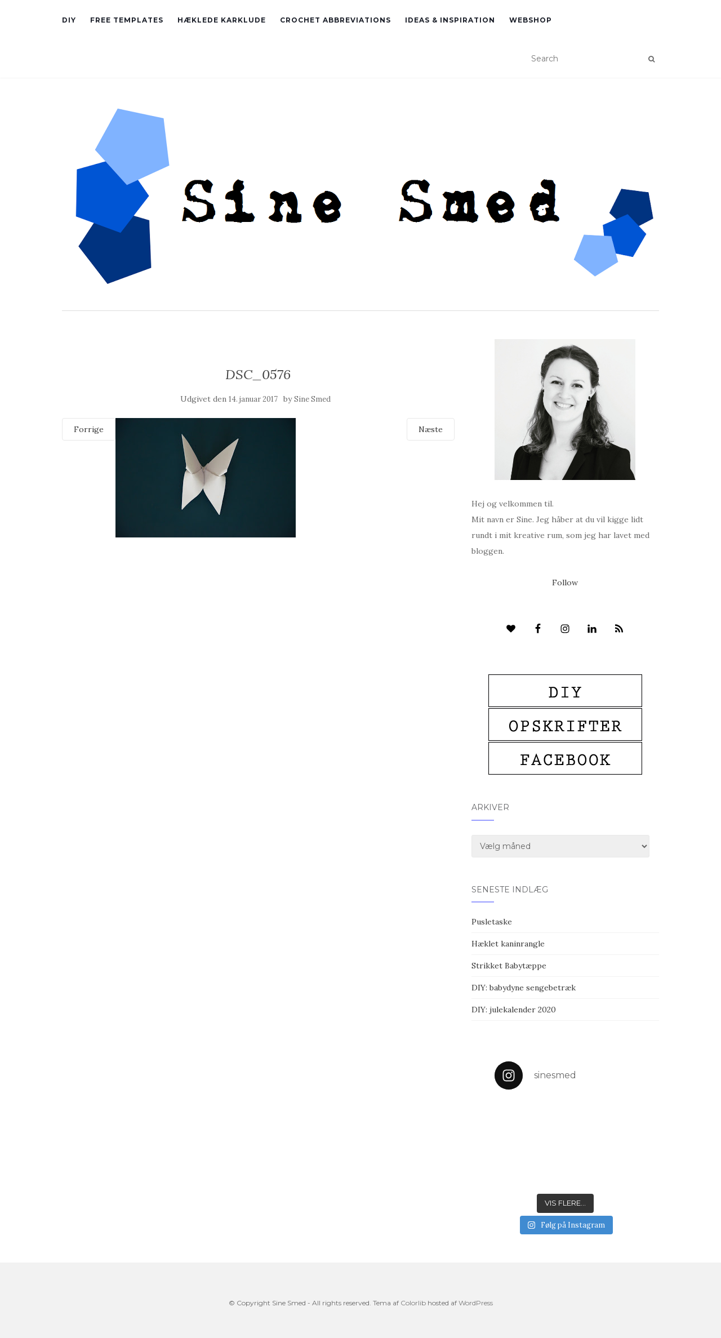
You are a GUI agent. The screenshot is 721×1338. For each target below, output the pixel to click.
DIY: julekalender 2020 (513, 1009)
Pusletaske (491, 922)
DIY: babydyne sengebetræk (523, 988)
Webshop (530, 20)
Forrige (89, 429)
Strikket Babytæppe (508, 966)
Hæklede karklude (221, 20)
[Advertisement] (258, 619)
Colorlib (413, 1303)
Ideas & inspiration (450, 20)
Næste (431, 429)
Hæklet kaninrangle (508, 944)
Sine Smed (312, 399)
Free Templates (126, 20)
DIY (69, 20)
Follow (565, 582)
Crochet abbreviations (335, 20)
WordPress (476, 1303)
